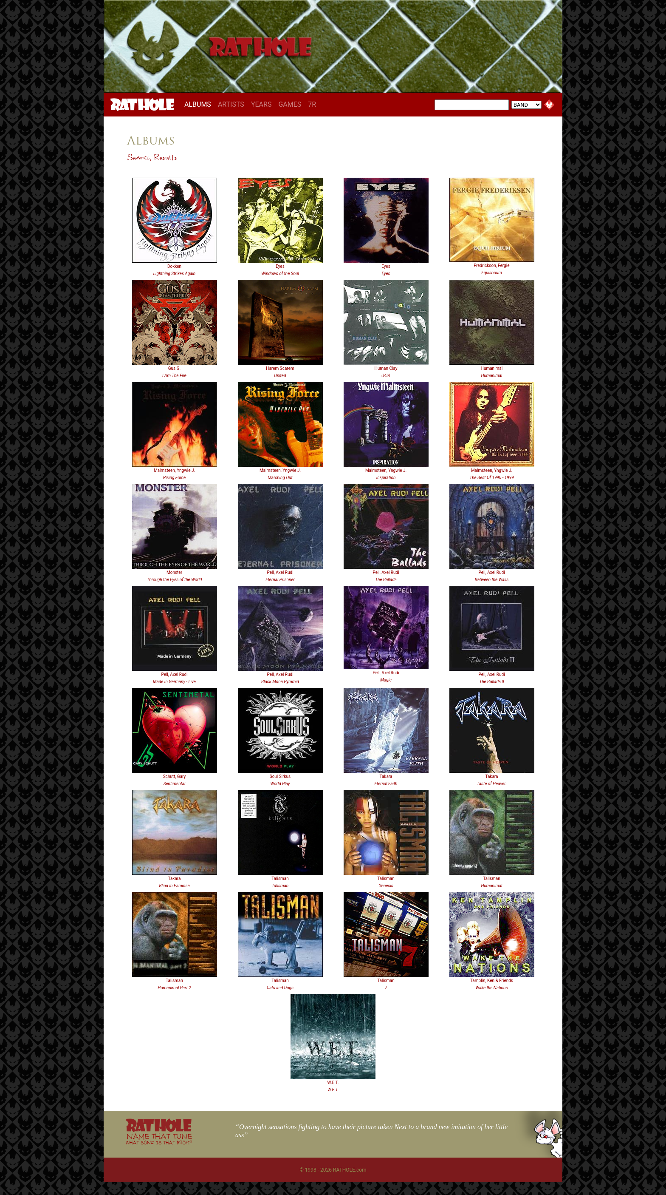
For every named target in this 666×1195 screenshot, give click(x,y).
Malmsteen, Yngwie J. (174, 470)
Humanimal (491, 368)
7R (312, 104)
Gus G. (174, 368)
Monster (174, 572)
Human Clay (386, 368)
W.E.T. (333, 1082)
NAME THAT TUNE (159, 1138)
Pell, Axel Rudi (280, 572)
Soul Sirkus (280, 776)
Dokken (174, 266)
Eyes (280, 266)
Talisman (280, 878)
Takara (386, 776)
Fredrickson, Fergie (492, 265)
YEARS (261, 104)
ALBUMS (199, 104)
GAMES (289, 104)
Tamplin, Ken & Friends (491, 980)
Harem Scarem (280, 368)
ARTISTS (231, 104)
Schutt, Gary (174, 776)
